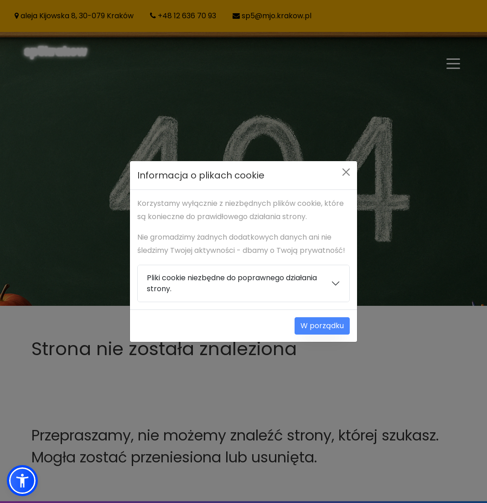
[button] (22, 480)
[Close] (346, 172)
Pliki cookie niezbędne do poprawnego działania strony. (232, 283)
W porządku (322, 325)
